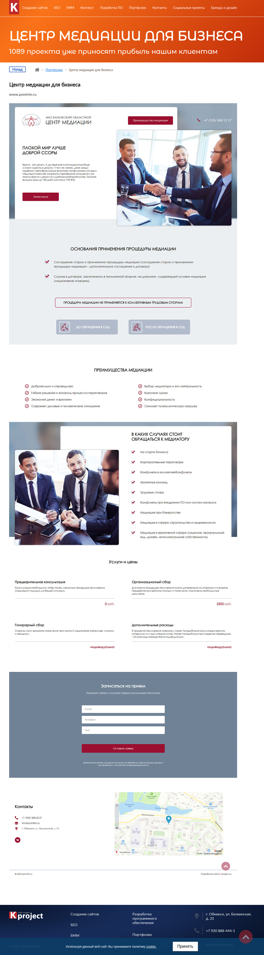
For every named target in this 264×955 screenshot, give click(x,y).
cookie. (151, 946)
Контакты (160, 8)
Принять (185, 946)
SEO (57, 8)
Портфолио (137, 8)
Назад (17, 69)
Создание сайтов (34, 8)
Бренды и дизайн (224, 8)
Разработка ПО (111, 8)
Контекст (87, 8)
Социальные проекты (189, 8)
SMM (70, 8)
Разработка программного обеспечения (144, 918)
